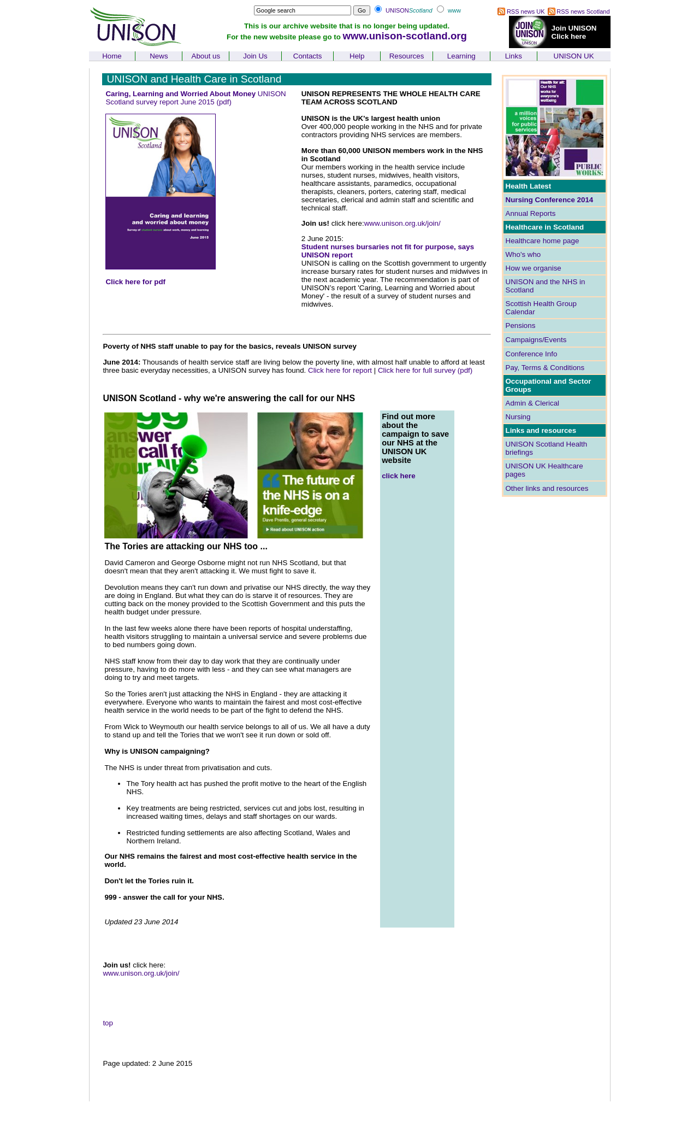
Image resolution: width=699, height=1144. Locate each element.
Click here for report (340, 370)
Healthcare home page (542, 241)
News (159, 56)
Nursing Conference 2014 (550, 200)
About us (206, 56)
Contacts (307, 56)
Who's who (523, 254)
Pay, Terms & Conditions (545, 367)
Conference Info (532, 354)
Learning (461, 56)
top (108, 1023)
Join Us (255, 56)
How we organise (533, 268)
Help (357, 56)
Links (513, 56)
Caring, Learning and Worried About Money (181, 94)
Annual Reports (531, 213)
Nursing (518, 417)
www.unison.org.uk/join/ (402, 223)
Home (112, 56)
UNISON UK (574, 56)
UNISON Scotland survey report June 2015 (195, 98)
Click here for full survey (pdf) (425, 370)
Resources (406, 56)
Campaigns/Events (536, 340)
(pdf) (223, 102)
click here (399, 476)
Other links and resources (547, 488)
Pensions (521, 325)
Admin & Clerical (533, 403)
